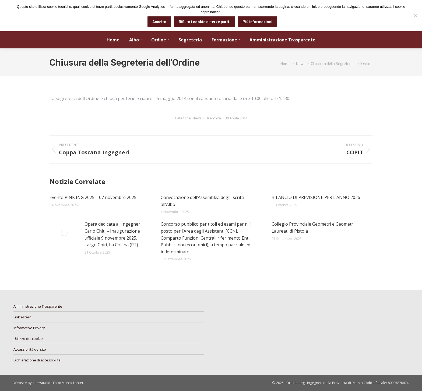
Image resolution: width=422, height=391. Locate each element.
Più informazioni (257, 22)
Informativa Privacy (29, 327)
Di (213, 118)
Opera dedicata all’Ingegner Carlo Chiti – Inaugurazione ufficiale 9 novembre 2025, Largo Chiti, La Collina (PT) (112, 234)
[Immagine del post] (64, 233)
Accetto (159, 22)
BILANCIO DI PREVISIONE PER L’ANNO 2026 (316, 197)
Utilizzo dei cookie (28, 338)
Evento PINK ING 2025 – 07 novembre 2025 (93, 197)
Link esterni (22, 317)
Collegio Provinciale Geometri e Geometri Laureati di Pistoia (313, 227)
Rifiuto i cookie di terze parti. (204, 22)
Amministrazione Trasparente (37, 306)
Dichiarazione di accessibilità (37, 360)
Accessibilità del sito (29, 349)
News (197, 118)
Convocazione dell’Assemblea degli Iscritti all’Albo (202, 200)
